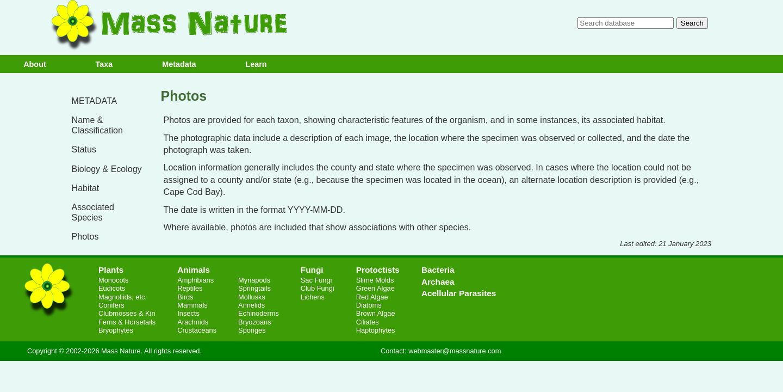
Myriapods (254, 280)
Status (84, 149)
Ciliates (367, 322)
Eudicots (111, 288)
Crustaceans (196, 330)
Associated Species (93, 212)
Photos (85, 236)
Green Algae (375, 288)
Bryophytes (115, 330)
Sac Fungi (316, 280)
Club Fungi (317, 288)
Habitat (86, 188)
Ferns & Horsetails (127, 322)
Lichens (313, 297)
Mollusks (251, 297)
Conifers (111, 305)
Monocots (113, 280)
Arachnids (192, 322)
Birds (185, 297)
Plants (110, 269)
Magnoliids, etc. (122, 297)
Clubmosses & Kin (127, 313)
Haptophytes (375, 330)
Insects (188, 313)
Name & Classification (97, 125)
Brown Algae (375, 313)
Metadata (179, 64)
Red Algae (372, 297)
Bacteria (438, 269)
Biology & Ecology (107, 169)
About (34, 64)
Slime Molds (375, 280)
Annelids (251, 305)
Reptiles (189, 288)
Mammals (192, 305)
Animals (193, 269)
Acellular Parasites (458, 293)
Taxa (104, 64)
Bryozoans (254, 322)
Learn (255, 64)
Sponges (252, 330)
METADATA (94, 101)
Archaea (438, 281)
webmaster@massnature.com (454, 351)
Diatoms (369, 305)
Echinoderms (258, 313)
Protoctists (378, 269)
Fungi (312, 269)
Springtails (254, 288)
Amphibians (195, 280)
